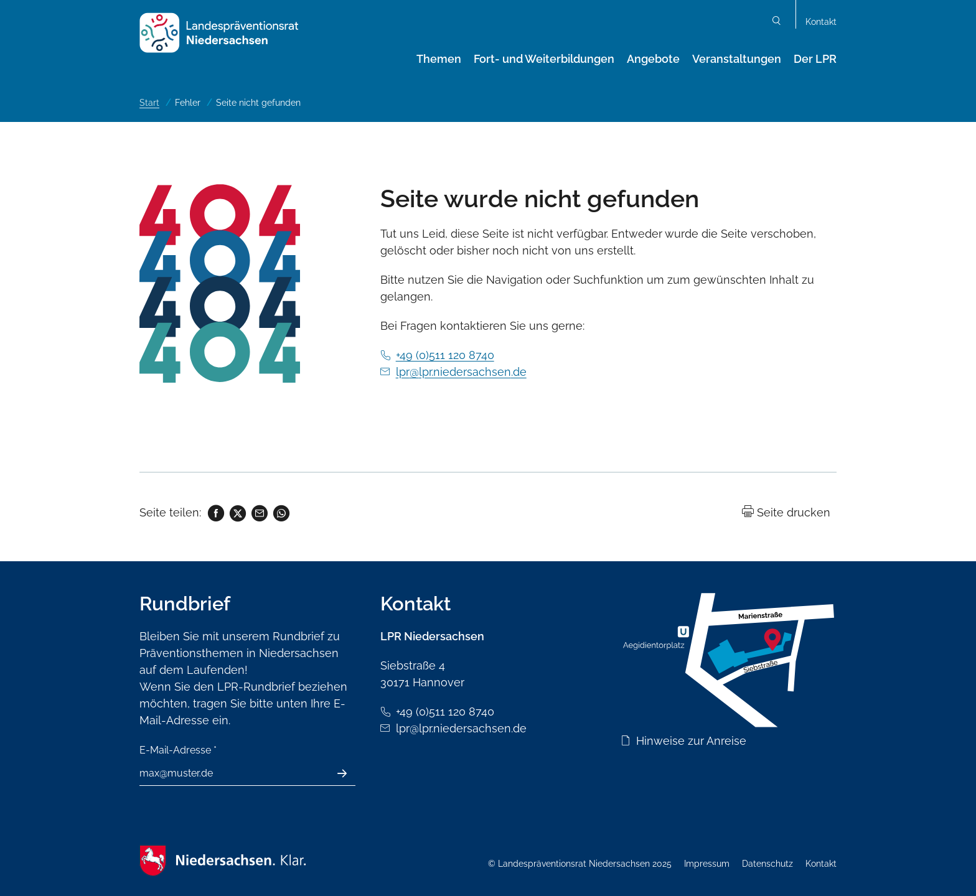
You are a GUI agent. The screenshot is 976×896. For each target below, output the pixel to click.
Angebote (653, 58)
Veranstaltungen (736, 58)
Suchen (776, 22)
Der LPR (815, 58)
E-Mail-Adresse (178, 750)
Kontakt (821, 22)
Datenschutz (767, 864)
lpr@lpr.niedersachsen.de (461, 371)
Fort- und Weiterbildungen (544, 58)
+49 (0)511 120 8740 (445, 355)
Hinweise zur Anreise (691, 740)
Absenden (348, 773)
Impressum (707, 864)
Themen (438, 58)
